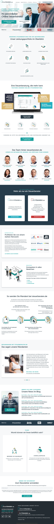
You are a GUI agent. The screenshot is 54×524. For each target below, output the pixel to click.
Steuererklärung (10, 51)
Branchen (29, 265)
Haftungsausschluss (46, 517)
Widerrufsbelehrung (38, 517)
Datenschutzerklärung (37, 492)
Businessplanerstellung (27, 76)
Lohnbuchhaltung (43, 51)
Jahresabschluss (27, 51)
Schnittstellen (9, 232)
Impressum (20, 519)
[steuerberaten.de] (7, 2)
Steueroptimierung (11, 63)
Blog (23, 519)
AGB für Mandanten (30, 517)
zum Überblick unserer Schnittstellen (11, 253)
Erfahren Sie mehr (15, 216)
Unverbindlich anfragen (47, 2)
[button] (51, 365)
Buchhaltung (26, 63)
